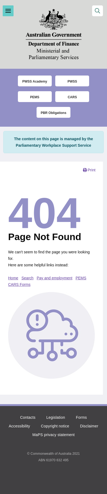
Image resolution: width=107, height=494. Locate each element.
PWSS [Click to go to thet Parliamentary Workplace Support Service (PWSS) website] (72, 81)
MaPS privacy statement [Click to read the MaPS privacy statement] (53, 435)
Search (27, 278)
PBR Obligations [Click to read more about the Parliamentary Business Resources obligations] (53, 113)
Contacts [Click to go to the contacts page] (27, 417)
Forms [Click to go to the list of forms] (81, 417)
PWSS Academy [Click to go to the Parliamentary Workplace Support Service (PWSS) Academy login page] (34, 81)
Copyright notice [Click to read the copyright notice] (55, 426)
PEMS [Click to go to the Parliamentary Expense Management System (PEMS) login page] (34, 97)
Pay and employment (55, 278)
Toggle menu (8, 10)
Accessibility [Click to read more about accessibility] (19, 426)
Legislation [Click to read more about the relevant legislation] (55, 417)
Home (13, 278)
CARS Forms (19, 284)
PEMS (81, 278)
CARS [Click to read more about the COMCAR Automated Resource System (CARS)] (72, 97)
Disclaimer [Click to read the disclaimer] (89, 426)
